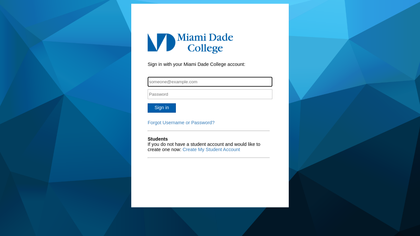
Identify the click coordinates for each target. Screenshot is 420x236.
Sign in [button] (162, 107)
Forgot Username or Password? (181, 123)
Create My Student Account (211, 149)
